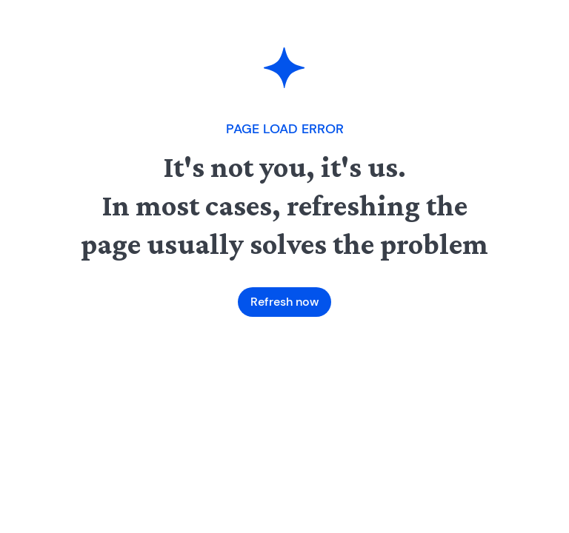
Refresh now (284, 301)
